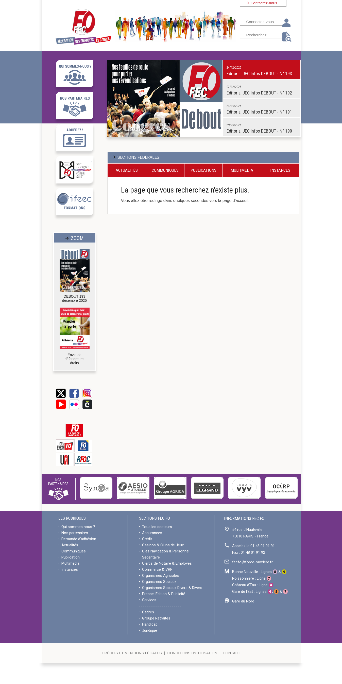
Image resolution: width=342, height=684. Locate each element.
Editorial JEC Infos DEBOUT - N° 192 (259, 93)
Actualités (127, 170)
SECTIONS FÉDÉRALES (138, 157)
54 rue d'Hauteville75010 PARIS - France (250, 532)
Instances (280, 170)
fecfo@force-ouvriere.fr (252, 562)
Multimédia (242, 170)
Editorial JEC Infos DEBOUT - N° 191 (259, 112)
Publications (203, 170)
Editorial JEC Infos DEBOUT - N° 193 (259, 73)
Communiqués (165, 170)
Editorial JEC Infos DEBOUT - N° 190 (259, 131)
